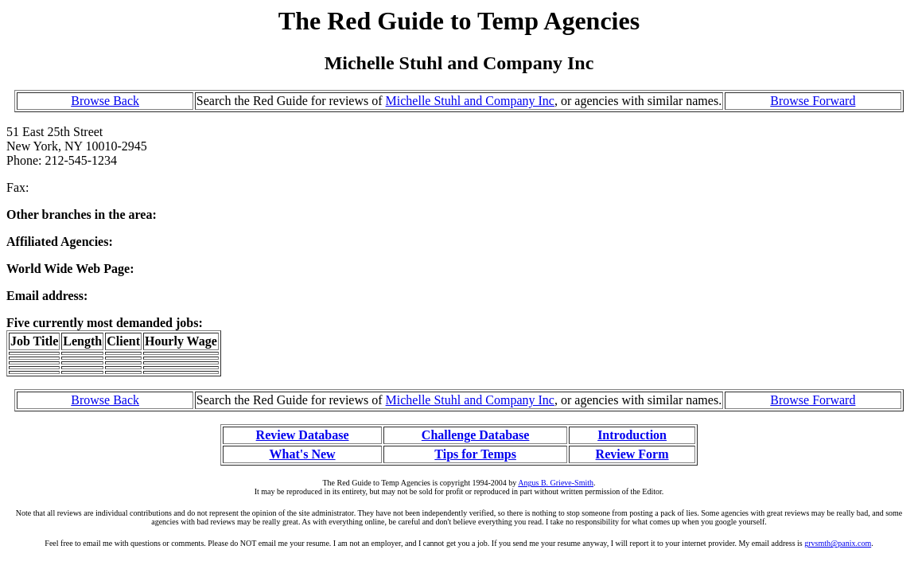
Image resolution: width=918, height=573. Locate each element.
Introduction (632, 435)
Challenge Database (476, 435)
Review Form (632, 454)
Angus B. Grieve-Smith (555, 482)
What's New (302, 454)
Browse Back (105, 100)
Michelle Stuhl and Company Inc (470, 100)
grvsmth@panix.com (837, 543)
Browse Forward (812, 100)
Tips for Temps (475, 454)
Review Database (302, 435)
